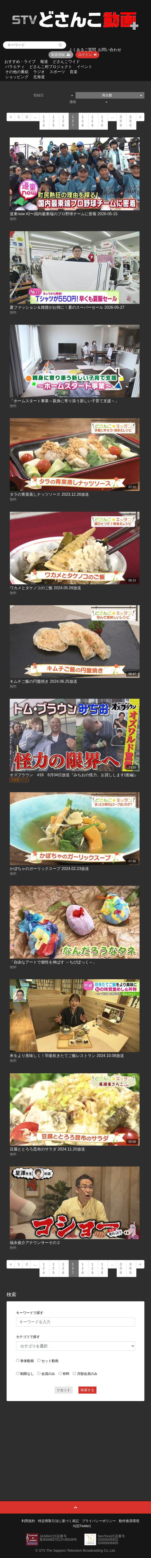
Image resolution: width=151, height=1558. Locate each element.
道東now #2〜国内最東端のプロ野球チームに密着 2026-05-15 (63, 214)
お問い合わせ (109, 50)
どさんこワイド (66, 62)
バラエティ (15, 67)
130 (102, 121)
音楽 (73, 72)
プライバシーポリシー (99, 1521)
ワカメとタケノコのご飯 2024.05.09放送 (45, 588)
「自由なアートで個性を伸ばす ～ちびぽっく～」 (53, 962)
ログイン (87, 55)
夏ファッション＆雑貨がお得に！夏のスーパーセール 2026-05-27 (67, 307)
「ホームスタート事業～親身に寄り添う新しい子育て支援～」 (64, 401)
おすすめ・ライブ (20, 62)
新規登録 (61, 55)
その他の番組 (16, 72)
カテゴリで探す (28, 1337)
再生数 (122, 95)
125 (53, 121)
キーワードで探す (29, 1313)
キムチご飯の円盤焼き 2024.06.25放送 (43, 681)
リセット (63, 1390)
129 (92, 121)
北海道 (39, 77)
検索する (87, 1390)
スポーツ (57, 72)
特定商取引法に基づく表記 (58, 1521)
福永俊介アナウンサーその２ (35, 1243)
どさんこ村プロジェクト (50, 67)
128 (83, 121)
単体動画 (27, 1361)
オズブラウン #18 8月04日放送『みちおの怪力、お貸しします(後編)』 (74, 775)
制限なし (27, 1374)
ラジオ (39, 72)
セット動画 (49, 1361)
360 (131, 121)
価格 (88, 102)
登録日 (53, 95)
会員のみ (48, 1374)
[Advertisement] (75, 1440)
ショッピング (16, 77)
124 (44, 121)
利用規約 (28, 1521)
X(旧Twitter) (82, 1526)
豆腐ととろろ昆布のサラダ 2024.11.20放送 (47, 1149)
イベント (84, 67)
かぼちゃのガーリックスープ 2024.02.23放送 (49, 869)
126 (63, 121)
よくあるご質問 (82, 50)
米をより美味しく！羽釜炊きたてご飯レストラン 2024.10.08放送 (67, 1056)
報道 (44, 62)
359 (121, 121)
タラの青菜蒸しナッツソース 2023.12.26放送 (49, 494)
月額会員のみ (87, 1374)
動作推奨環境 (129, 1521)
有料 (66, 1374)
